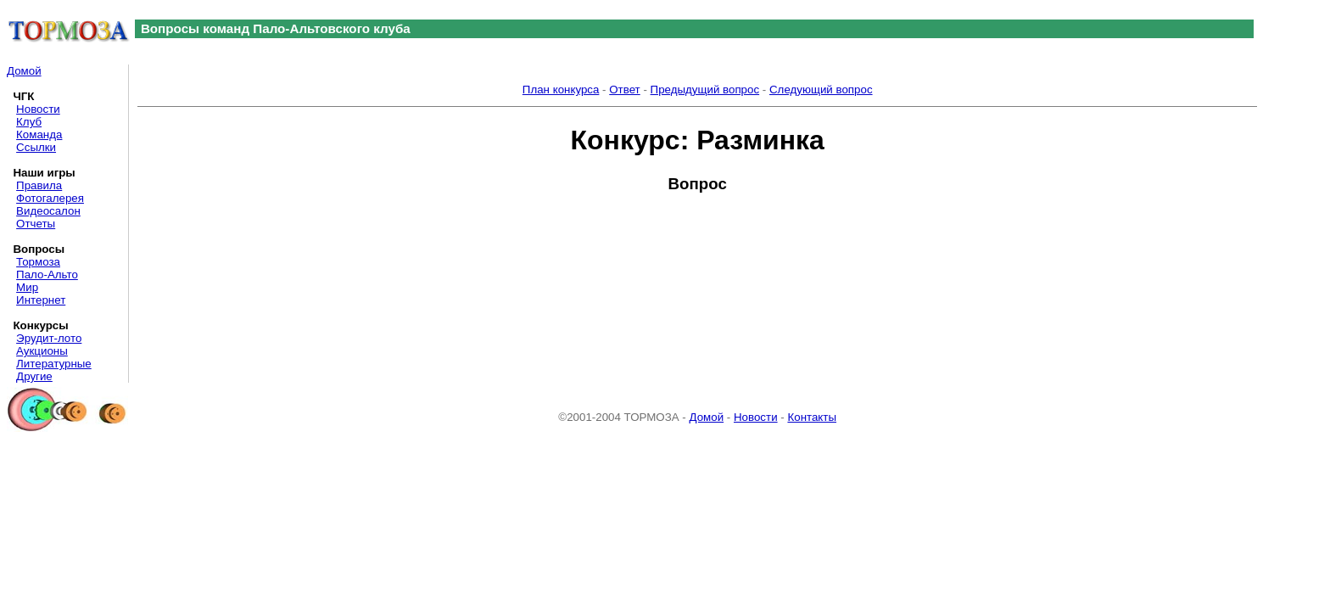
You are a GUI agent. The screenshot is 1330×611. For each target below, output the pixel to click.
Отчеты (35, 223)
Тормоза (38, 261)
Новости (38, 109)
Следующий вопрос (821, 89)
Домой (24, 70)
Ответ (624, 89)
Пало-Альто (47, 274)
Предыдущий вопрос (705, 89)
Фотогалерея (50, 198)
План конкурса (561, 89)
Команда (39, 134)
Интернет (40, 300)
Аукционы (42, 351)
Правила (39, 185)
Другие (34, 376)
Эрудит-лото (48, 338)
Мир (27, 287)
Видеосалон (48, 211)
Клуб (29, 121)
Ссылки (36, 147)
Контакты (811, 417)
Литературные (54, 363)
